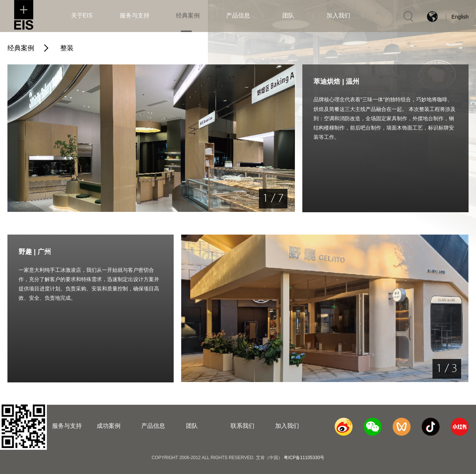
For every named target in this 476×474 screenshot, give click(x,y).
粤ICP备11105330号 (304, 457)
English (460, 17)
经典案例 (20, 48)
